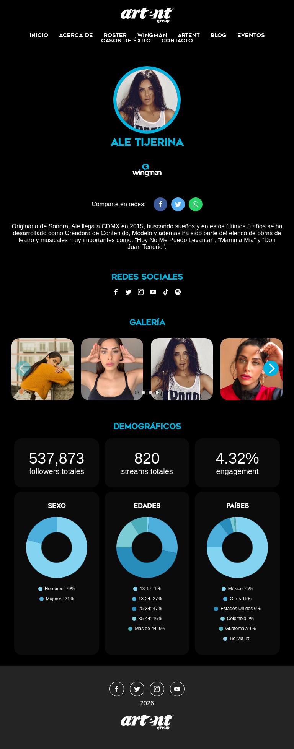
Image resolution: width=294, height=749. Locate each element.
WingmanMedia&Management (147, 15)
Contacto (177, 40)
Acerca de (76, 35)
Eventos (251, 35)
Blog (219, 35)
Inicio (38, 35)
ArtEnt (189, 35)
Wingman (152, 35)
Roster (115, 35)
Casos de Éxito (126, 40)
